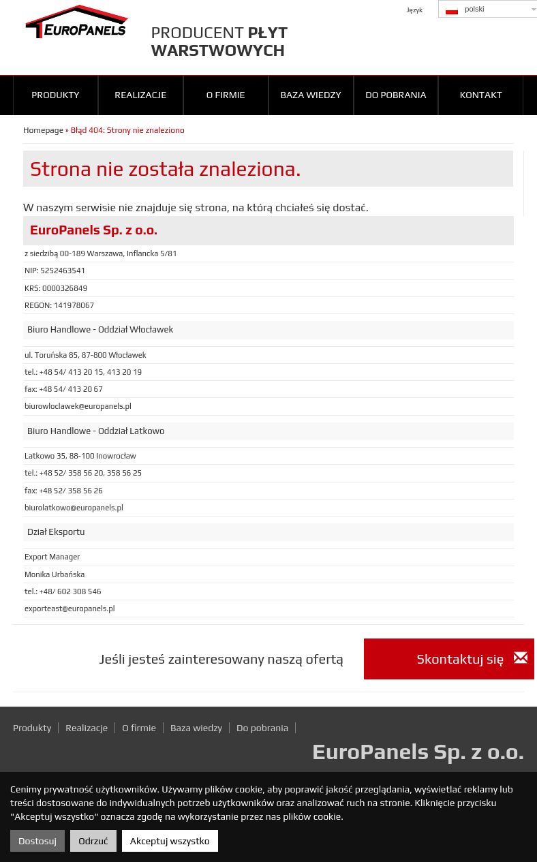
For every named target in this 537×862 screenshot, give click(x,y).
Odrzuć (93, 840)
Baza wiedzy (310, 94)
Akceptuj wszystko (170, 840)
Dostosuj (37, 840)
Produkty (55, 94)
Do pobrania (395, 94)
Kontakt (481, 94)
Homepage (43, 130)
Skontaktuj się (472, 658)
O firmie (225, 94)
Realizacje (140, 94)
